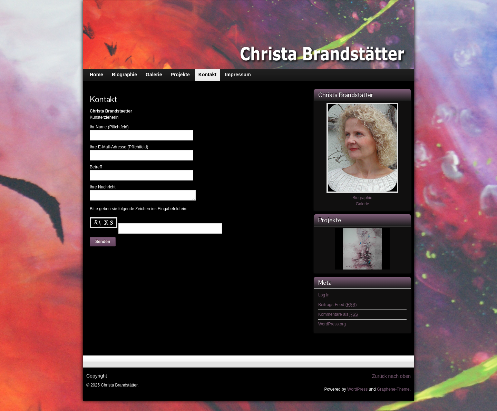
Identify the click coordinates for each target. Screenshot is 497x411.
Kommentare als (338, 314)
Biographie (362, 197)
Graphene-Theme (393, 389)
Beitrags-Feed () (337, 304)
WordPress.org (332, 324)
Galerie (362, 204)
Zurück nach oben (391, 376)
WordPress (357, 389)
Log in (324, 295)
